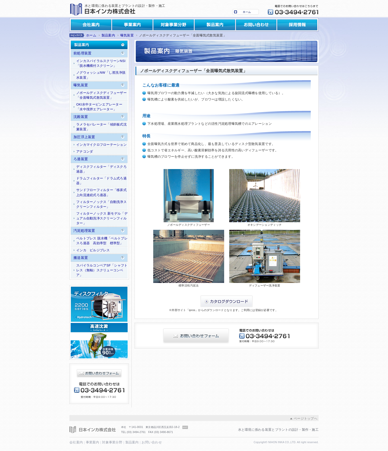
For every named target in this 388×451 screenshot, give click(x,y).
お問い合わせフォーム (99, 373)
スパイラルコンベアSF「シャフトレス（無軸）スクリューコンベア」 (102, 270)
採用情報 (297, 24)
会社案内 (91, 24)
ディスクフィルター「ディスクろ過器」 (101, 169)
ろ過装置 (80, 159)
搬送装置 (80, 258)
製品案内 (215, 24)
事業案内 (132, 24)
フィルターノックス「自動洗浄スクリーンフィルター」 (101, 204)
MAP (185, 427)
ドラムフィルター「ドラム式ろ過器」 (101, 180)
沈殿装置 (80, 117)
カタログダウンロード (227, 301)
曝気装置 (127, 35)
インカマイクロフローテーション (101, 145)
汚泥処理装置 (84, 231)
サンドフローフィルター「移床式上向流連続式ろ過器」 (101, 192)
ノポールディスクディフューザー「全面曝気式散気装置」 (101, 95)
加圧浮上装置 (84, 137)
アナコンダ (84, 151)
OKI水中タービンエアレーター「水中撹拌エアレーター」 (99, 106)
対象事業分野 (173, 24)
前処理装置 (82, 53)
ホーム (245, 12)
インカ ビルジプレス (93, 250)
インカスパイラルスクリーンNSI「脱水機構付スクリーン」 (101, 63)
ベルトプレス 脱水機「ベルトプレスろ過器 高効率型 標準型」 (102, 240)
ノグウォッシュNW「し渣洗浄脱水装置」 (100, 75)
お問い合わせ (256, 24)
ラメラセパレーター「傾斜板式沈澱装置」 (101, 126)
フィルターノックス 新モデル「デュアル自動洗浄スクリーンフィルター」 (102, 218)
